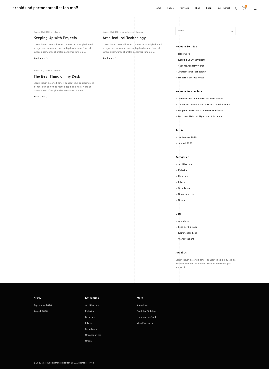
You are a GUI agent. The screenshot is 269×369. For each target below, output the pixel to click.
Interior (56, 32)
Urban (181, 200)
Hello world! (184, 54)
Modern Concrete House (191, 77)
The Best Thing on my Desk (57, 76)
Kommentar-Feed (187, 233)
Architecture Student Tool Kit (214, 104)
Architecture (128, 32)
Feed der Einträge (187, 227)
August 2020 (185, 143)
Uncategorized (186, 194)
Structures (184, 188)
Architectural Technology (124, 38)
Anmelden (183, 221)
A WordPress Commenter (191, 98)
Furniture (183, 176)
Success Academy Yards (191, 66)
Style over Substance (211, 110)
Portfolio (184, 8)
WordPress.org (186, 239)
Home (158, 8)
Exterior (182, 170)
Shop (209, 8)
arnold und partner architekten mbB (45, 8)
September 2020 (187, 137)
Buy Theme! (223, 8)
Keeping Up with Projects (55, 38)
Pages (170, 8)
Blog (197, 8)
